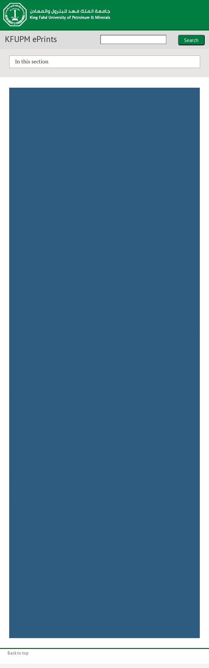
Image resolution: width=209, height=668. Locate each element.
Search (191, 40)
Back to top (18, 653)
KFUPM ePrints (31, 39)
